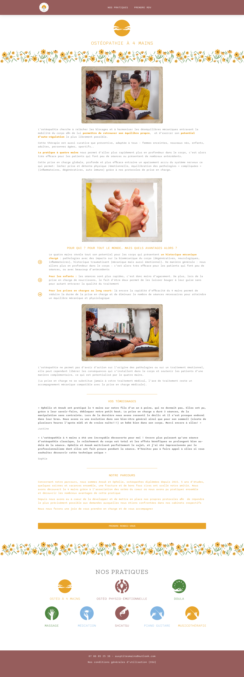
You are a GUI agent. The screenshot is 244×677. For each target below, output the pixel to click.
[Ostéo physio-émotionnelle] (122, 586)
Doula (179, 599)
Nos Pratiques (118, 7)
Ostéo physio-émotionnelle (122, 599)
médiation (87, 626)
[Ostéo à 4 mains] (65, 586)
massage (52, 626)
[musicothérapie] (192, 613)
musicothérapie (192, 626)
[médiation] (87, 613)
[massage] (52, 613)
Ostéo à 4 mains (65, 599)
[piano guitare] (157, 613)
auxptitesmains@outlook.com (135, 656)
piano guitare (157, 626)
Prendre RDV (142, 7)
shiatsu (122, 626)
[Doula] (179, 586)
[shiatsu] (122, 613)
